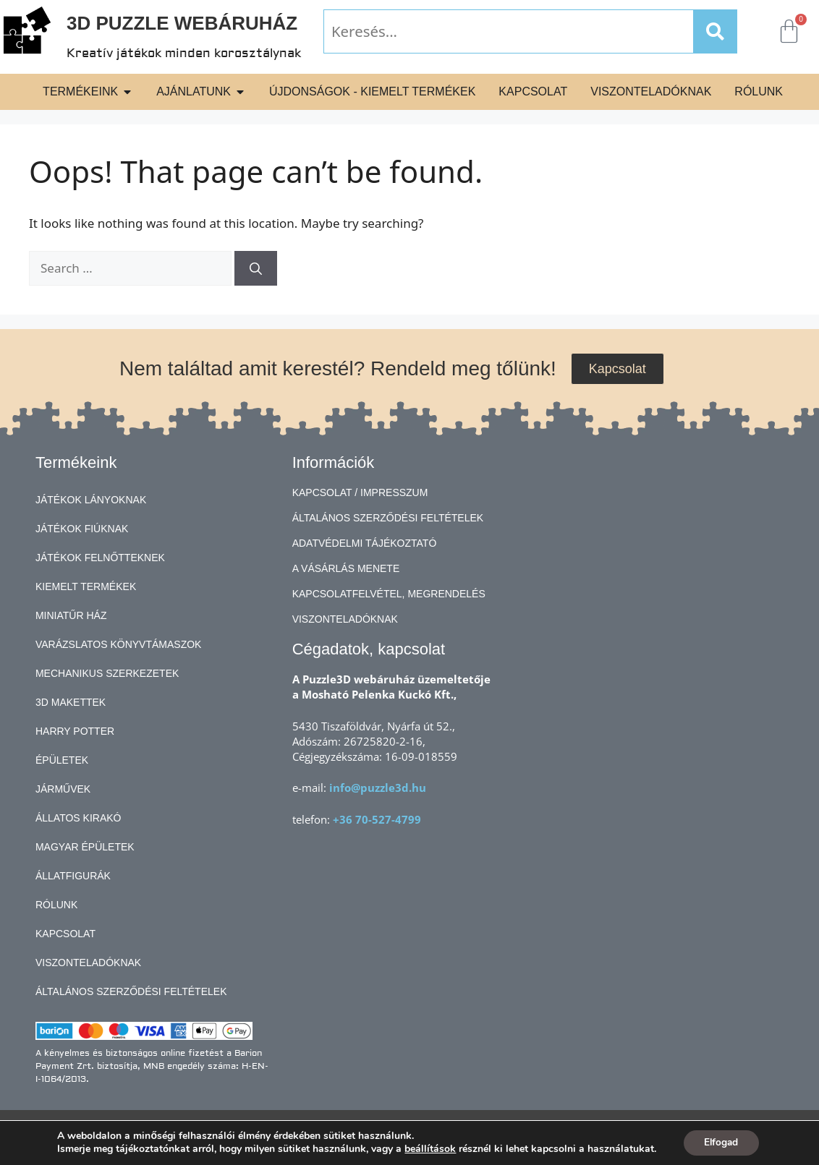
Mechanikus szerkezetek (107, 673)
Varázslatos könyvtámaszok (118, 644)
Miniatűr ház (71, 615)
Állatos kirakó (78, 818)
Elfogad (721, 1142)
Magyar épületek (85, 847)
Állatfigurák (73, 876)
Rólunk (56, 904)
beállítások (428, 1149)
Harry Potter (74, 731)
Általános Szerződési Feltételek (131, 991)
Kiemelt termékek (85, 586)
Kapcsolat (65, 933)
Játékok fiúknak (81, 528)
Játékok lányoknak (90, 499)
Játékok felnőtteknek (100, 557)
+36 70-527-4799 (377, 819)
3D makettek (70, 702)
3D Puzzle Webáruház (182, 23)
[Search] (715, 31)
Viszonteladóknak (88, 962)
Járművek (62, 789)
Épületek (61, 760)
